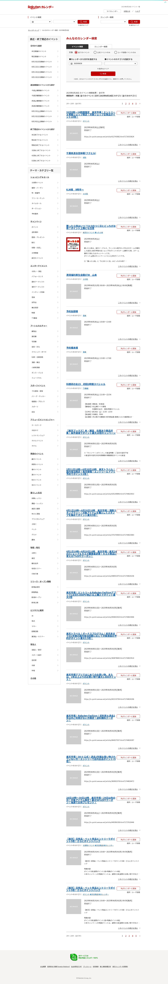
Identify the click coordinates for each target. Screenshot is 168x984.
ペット (34, 529)
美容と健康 (36, 508)
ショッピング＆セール (39, 177)
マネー (34, 626)
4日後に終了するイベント (41, 155)
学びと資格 (36, 514)
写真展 (34, 341)
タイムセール (36, 203)
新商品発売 (36, 587)
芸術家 (34, 660)
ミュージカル (36, 378)
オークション (36, 208)
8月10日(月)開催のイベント (42, 61)
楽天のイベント (37, 258)
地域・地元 (35, 547)
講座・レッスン (37, 503)
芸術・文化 (36, 347)
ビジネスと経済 (37, 610)
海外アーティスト (38, 287)
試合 (33, 412)
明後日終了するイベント (41, 145)
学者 (33, 670)
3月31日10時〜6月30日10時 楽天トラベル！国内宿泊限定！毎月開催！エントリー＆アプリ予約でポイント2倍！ (90, 472)
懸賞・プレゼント (38, 237)
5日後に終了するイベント (41, 160)
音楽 (33, 297)
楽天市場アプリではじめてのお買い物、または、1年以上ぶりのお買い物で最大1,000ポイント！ (91, 677)
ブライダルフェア (38, 519)
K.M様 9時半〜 (75, 189)
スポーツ (35, 406)
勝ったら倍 (99, 232)
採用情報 (95, 966)
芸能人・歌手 (36, 650)
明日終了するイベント (40, 140)
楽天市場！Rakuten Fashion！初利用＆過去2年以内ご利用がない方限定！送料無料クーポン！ (90, 718)
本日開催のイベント (39, 51)
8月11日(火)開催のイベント (42, 67)
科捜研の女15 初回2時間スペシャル (85, 384)
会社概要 (43, 966)
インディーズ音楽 (38, 292)
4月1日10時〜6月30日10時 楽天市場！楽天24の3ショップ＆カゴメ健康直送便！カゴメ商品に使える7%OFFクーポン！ (91, 554)
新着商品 (35, 592)
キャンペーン (36, 221)
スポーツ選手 (36, 655)
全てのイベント (84, 52)
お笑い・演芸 (36, 271)
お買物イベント (37, 182)
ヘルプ (137, 11)
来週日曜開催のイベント (41, 106)
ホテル (34, 446)
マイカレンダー (112, 11)
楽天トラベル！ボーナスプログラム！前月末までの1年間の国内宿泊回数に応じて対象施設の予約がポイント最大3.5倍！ (91, 636)
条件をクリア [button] (104, 69)
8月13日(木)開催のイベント (42, 77)
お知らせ (127, 11)
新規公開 (35, 602)
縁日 (33, 558)
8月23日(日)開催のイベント (42, 116)
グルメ (34, 534)
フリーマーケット (38, 198)
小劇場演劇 (36, 367)
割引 (33, 242)
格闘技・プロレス (38, 401)
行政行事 (35, 574)
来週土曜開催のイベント (41, 101)
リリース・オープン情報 (40, 581)
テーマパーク (36, 425)
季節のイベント (37, 453)
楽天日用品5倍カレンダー (104, 845)
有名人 (33, 644)
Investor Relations (63, 966)
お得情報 (35, 253)
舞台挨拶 (35, 307)
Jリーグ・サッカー (39, 396)
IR (32, 616)
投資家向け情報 (52, 966)
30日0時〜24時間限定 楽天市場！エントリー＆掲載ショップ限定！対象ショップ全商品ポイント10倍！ (90, 114)
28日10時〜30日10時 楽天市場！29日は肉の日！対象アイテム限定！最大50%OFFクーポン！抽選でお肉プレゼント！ (90, 800)
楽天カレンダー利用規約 (120, 966)
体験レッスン (36, 498)
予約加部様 (72, 311)
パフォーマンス (37, 276)
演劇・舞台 (36, 362)
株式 (33, 621)
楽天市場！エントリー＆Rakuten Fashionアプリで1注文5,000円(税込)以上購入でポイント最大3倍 (91, 595)
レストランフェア (38, 435)
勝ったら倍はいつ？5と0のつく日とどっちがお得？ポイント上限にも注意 (91, 227)
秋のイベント (36, 480)
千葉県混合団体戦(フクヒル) (81, 153)
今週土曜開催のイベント (41, 90)
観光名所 (35, 563)
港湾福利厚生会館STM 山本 (81, 275)
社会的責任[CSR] (76, 966)
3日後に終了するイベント (41, 150)
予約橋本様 (72, 347)
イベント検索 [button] (77, 46)
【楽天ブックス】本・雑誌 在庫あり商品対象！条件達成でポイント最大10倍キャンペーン (91, 432)
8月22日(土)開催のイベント (42, 111)
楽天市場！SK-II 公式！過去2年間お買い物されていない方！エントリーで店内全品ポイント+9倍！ (91, 759)
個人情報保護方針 (105, 966)
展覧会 (34, 331)
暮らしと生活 (36, 492)
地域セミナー (36, 568)
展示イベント (36, 459)
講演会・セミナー (38, 636)
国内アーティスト (38, 281)
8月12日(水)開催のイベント (42, 72)
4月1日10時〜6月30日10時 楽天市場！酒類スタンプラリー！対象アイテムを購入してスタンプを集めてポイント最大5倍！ (91, 513)
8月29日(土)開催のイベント (42, 121)
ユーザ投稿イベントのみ (127, 52)
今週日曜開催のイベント (41, 95)
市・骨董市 (36, 193)
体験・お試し (36, 247)
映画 (33, 313)
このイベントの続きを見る (128, 144)
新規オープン (36, 597)
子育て (34, 524)
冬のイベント (36, 485)
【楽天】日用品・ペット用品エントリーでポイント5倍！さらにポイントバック (90, 840)
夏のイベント (36, 474)
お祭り (34, 553)
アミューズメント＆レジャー (42, 419)
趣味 (33, 539)
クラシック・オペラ (39, 352)
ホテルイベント (37, 440)
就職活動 (35, 631)
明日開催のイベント (39, 56)
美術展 (34, 336)
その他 (33, 678)
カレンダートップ (33, 30)
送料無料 (35, 232)
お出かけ (35, 430)
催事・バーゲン (37, 188)
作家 (33, 665)
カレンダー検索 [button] (100, 46)
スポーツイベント (37, 385)
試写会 (34, 302)
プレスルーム (87, 966)
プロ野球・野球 (37, 391)
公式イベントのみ (103, 52)
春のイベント (36, 469)
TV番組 (34, 318)
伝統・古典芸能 (37, 357)
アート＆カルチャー (38, 325)
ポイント (35, 227)
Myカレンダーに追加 (128, 112)
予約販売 (35, 213)
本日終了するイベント (40, 135)
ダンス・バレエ (37, 372)
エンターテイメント (38, 265)
